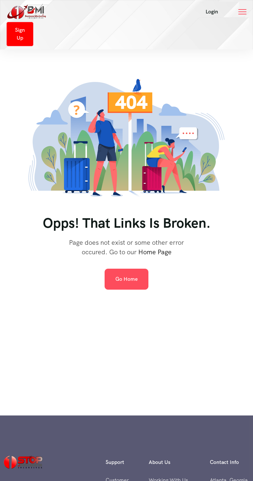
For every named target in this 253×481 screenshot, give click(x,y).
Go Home (126, 279)
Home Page (155, 252)
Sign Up (20, 34)
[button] (211, 11)
